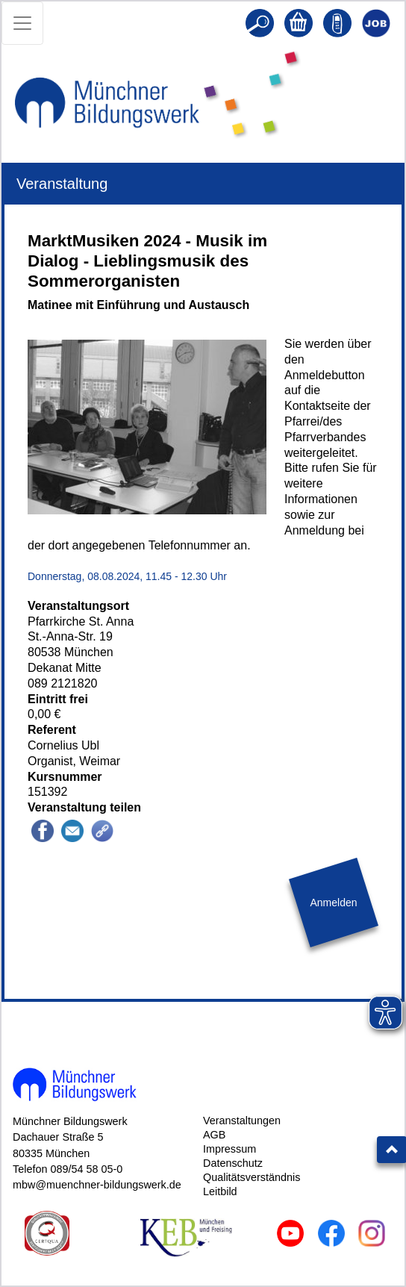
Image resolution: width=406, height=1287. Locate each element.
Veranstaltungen (242, 1120)
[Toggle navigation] (22, 23)
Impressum (229, 1149)
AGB (214, 1135)
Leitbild (220, 1191)
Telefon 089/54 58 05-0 (67, 1169)
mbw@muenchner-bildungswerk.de (97, 1185)
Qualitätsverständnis (251, 1177)
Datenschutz (233, 1163)
